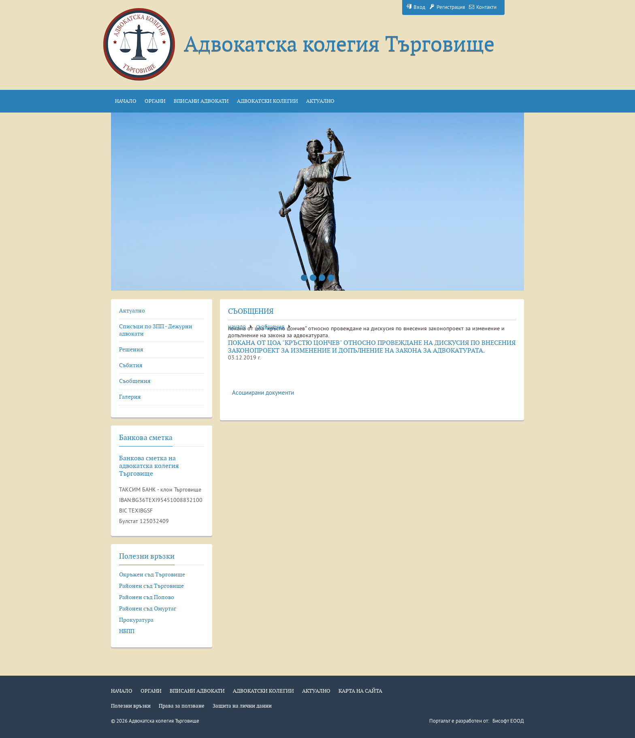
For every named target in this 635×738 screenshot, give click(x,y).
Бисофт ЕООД (508, 721)
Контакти (482, 7)
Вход (415, 7)
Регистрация (447, 7)
